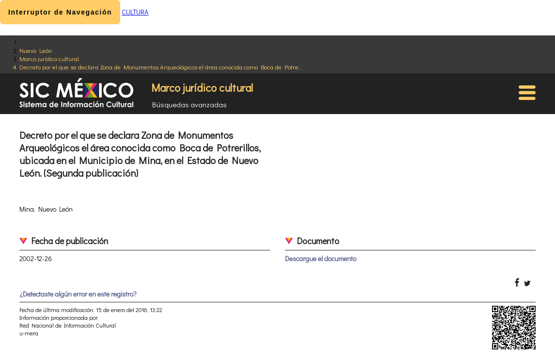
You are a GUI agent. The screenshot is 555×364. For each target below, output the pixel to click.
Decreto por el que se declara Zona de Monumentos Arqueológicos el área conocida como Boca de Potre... (161, 67)
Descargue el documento (320, 258)
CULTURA (135, 12)
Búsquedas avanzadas (189, 104)
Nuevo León (35, 50)
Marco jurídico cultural (49, 58)
